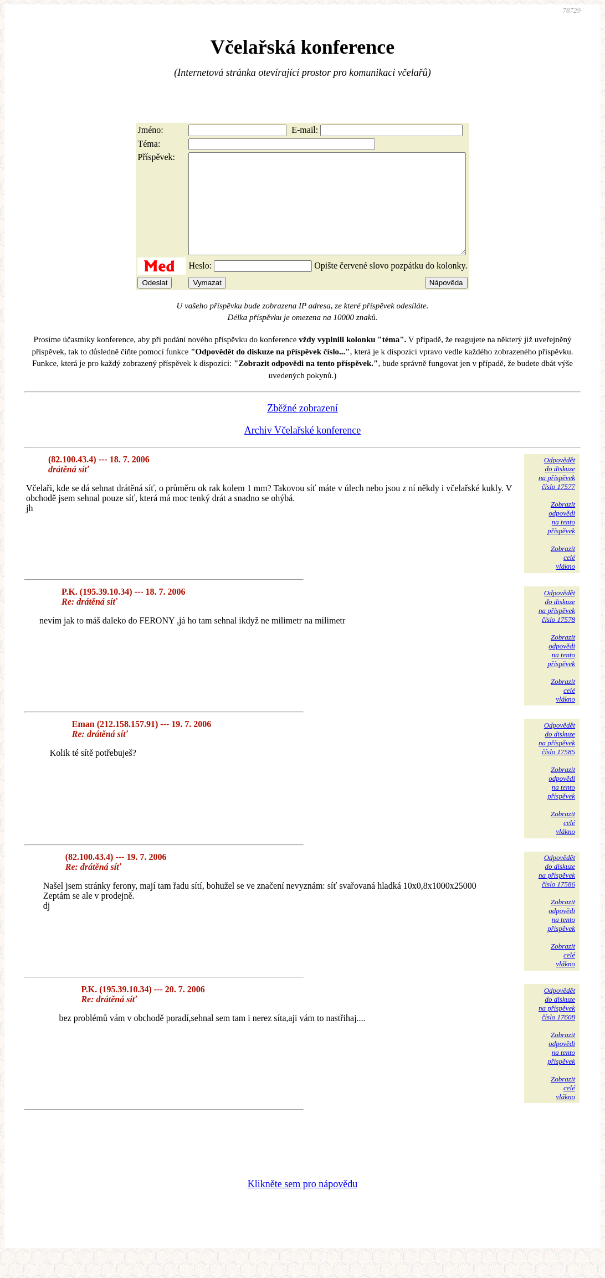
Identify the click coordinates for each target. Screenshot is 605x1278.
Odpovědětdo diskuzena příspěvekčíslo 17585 (557, 758)
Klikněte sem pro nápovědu (302, 1203)
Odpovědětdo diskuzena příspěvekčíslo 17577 (557, 493)
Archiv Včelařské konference (302, 450)
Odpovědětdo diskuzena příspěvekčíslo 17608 (557, 1023)
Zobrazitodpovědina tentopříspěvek (561, 537)
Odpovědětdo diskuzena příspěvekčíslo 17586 (557, 890)
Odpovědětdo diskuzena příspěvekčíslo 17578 (557, 626)
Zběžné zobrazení (302, 428)
